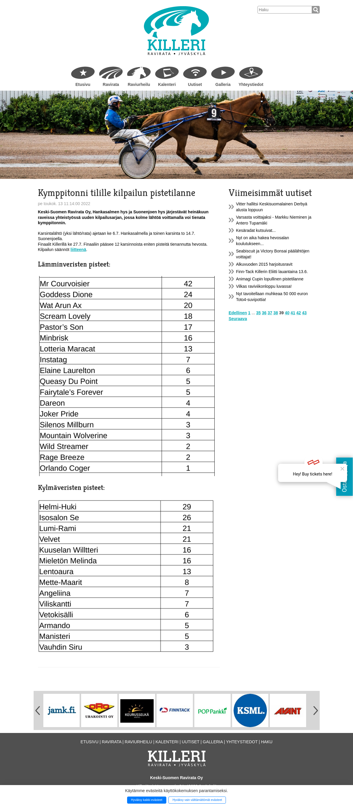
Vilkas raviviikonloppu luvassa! (264, 286)
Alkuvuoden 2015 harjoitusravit (264, 264)
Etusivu (83, 84)
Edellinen (238, 312)
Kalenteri (167, 84)
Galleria (222, 84)
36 (264, 312)
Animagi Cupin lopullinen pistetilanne (269, 279)
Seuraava (238, 318)
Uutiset (195, 84)
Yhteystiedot (251, 84)
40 (287, 312)
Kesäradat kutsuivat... (256, 230)
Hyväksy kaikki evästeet (146, 800)
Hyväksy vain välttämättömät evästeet (197, 800)
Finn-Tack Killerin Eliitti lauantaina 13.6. (272, 271)
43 (304, 312)
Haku (266, 741)
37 (269, 312)
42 (298, 312)
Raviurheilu (139, 84)
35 (258, 312)
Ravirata (111, 84)
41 (292, 312)
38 (275, 312)
